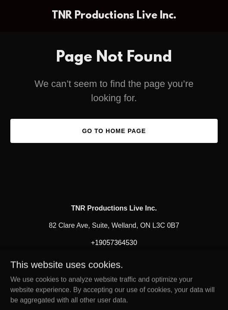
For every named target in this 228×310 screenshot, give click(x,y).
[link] (114, 16)
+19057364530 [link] (114, 242)
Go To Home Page (114, 130)
